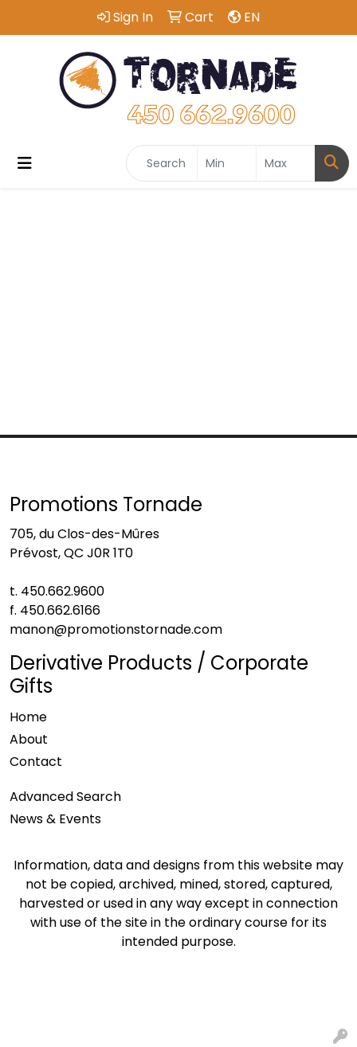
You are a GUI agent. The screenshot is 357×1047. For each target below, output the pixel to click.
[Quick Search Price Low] (227, 163)
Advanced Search (65, 796)
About (29, 739)
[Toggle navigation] (24, 163)
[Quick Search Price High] (286, 163)
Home (28, 717)
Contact (36, 761)
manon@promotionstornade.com (116, 629)
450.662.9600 (62, 591)
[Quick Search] (162, 163)
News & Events (55, 819)
